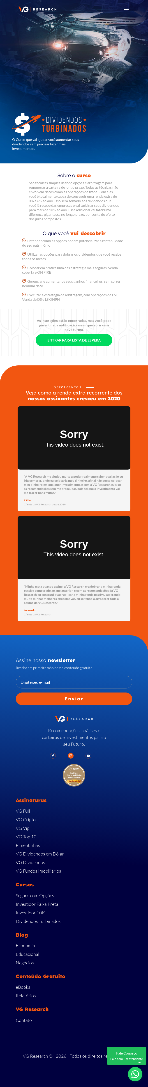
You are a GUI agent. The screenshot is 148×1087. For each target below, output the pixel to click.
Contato (24, 1020)
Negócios (25, 962)
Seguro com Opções (35, 895)
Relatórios (26, 995)
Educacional (27, 954)
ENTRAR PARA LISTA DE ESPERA (74, 340)
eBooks (23, 987)
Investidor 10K (30, 912)
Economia (25, 945)
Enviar (74, 699)
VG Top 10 (26, 836)
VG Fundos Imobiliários (38, 871)
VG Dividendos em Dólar (40, 854)
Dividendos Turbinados (38, 921)
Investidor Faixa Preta (37, 904)
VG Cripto (26, 819)
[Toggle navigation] (126, 9)
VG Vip (23, 828)
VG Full (23, 811)
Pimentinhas (28, 845)
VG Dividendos (30, 862)
